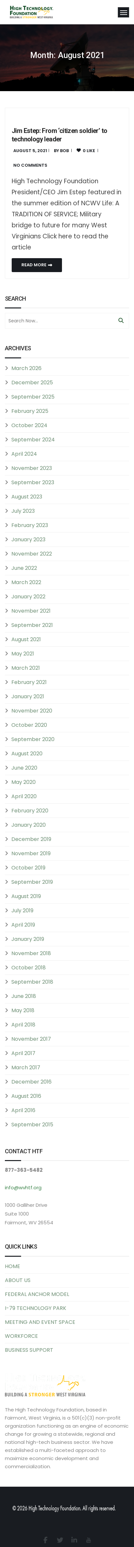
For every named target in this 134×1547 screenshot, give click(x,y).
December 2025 (32, 382)
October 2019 (28, 867)
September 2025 (33, 397)
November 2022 (31, 554)
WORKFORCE (21, 1336)
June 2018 (23, 996)
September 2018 (32, 982)
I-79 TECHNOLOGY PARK (35, 1308)
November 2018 (31, 953)
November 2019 (31, 853)
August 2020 (27, 753)
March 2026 (26, 368)
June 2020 (24, 768)
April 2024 (24, 454)
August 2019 (26, 896)
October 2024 (29, 425)
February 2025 (29, 411)
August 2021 (26, 639)
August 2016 (26, 1096)
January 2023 (28, 539)
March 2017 (25, 1067)
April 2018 (23, 1024)
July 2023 (23, 511)
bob (64, 151)
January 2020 (28, 825)
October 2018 (28, 967)
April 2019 (23, 925)
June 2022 (24, 568)
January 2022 (28, 596)
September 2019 (32, 882)
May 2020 (23, 782)
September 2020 (33, 739)
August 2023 (26, 496)
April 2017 (23, 1053)
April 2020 (24, 796)
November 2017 (31, 1039)
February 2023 (29, 525)
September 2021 (32, 625)
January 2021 (27, 696)
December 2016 (31, 1081)
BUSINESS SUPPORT (29, 1350)
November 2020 (31, 710)
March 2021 (25, 668)
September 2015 (32, 1124)
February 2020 (29, 810)
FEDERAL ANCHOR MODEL (37, 1294)
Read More (36, 265)
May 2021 (22, 653)
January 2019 (27, 939)
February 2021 (29, 682)
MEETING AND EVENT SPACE (40, 1322)
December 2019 (31, 839)
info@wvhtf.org (23, 1187)
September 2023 (32, 482)
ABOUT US (17, 1280)
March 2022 (26, 582)
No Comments (30, 165)
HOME (12, 1266)
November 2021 (31, 611)
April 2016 (23, 1110)
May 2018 (22, 1010)
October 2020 (29, 725)
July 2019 (22, 910)
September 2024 (33, 439)
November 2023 (31, 468)
